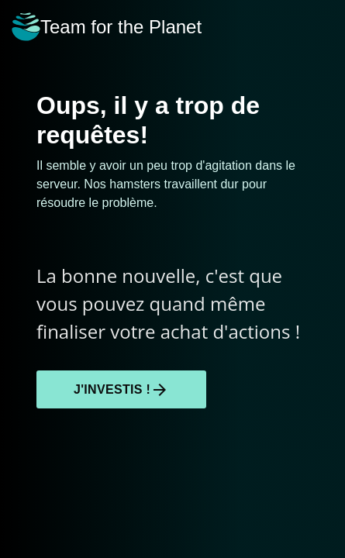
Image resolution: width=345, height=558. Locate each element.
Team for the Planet (107, 26)
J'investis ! (121, 390)
